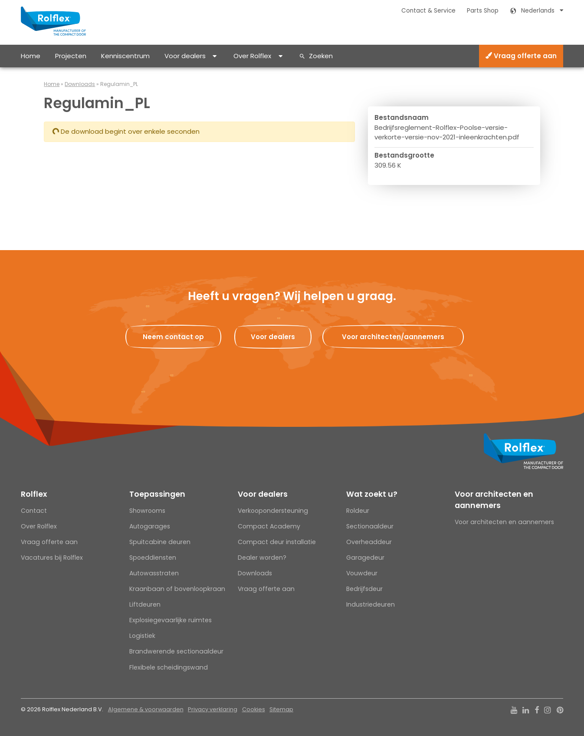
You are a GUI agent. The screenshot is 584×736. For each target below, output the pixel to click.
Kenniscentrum (125, 55)
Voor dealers (185, 55)
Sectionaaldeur (370, 526)
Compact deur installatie (277, 542)
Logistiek (142, 635)
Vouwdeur (361, 573)
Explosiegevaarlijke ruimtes (170, 620)
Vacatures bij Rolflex (52, 557)
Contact (34, 510)
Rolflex (34, 494)
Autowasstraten (154, 573)
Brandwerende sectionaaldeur (176, 651)
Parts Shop (483, 11)
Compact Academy (269, 526)
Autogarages (149, 526)
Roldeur (357, 510)
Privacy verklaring (212, 709)
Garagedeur (365, 557)
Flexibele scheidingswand (168, 667)
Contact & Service (428, 11)
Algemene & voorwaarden (146, 709)
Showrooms (147, 510)
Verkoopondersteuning (273, 510)
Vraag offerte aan (521, 55)
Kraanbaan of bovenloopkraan (177, 588)
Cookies (253, 709)
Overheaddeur (369, 542)
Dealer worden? (262, 557)
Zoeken (321, 55)
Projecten (70, 55)
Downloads (80, 84)
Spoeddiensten (152, 557)
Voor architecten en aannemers (494, 500)
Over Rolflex (252, 55)
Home (30, 55)
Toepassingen (157, 494)
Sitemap (281, 709)
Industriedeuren (370, 604)
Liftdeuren (145, 604)
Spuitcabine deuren (159, 542)
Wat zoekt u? (371, 494)
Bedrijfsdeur (364, 588)
